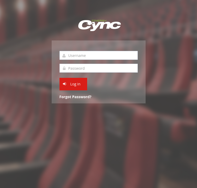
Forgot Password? (75, 96)
